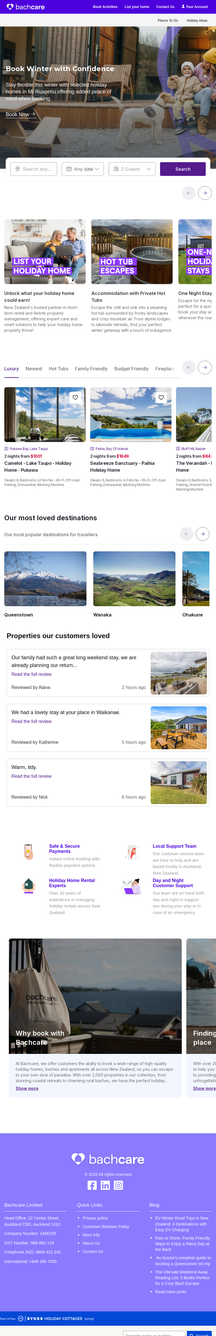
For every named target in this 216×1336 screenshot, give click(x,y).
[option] (108, 92)
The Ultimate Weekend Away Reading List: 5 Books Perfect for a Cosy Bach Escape (182, 1278)
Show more (27, 1088)
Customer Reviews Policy (106, 1226)
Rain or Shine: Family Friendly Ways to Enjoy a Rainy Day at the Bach (182, 1244)
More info (91, 1235)
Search (183, 169)
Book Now (21, 114)
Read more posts (171, 1291)
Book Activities (105, 7)
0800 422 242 (48, 1252)
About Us (91, 1243)
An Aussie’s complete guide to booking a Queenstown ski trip (183, 1260)
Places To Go (168, 21)
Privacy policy (95, 1218)
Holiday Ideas (197, 21)
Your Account (194, 7)
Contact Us (165, 7)
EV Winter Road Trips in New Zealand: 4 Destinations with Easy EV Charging (181, 1224)
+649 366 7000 (42, 1261)
